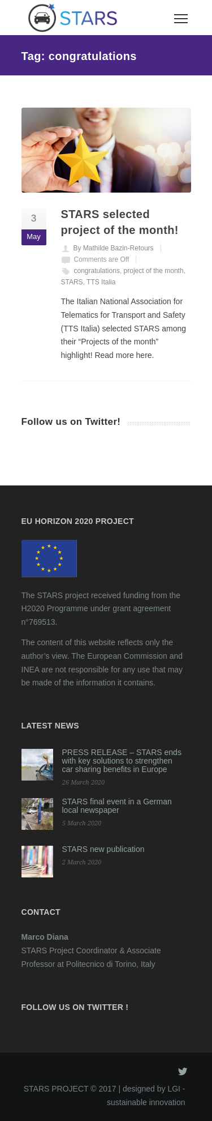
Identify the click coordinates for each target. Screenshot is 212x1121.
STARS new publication (103, 849)
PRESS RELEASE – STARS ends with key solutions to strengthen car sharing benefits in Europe (121, 761)
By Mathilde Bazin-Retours (113, 248)
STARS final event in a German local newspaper (117, 806)
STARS (72, 282)
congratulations (97, 271)
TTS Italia (100, 282)
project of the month (154, 271)
